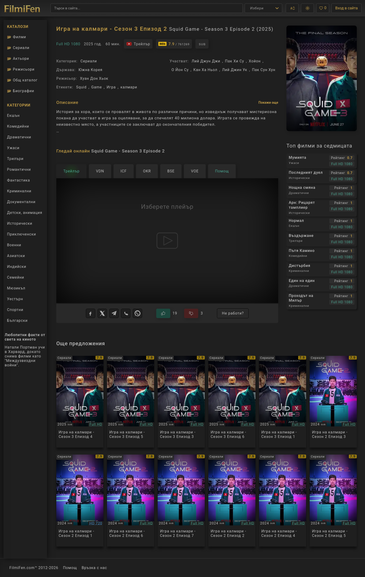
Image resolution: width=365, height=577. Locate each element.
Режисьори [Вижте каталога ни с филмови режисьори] (20, 69)
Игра (111, 87)
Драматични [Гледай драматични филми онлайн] (19, 137)
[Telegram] (114, 313)
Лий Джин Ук (234, 70)
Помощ (70, 568)
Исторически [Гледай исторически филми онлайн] (19, 223)
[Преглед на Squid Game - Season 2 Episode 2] (231, 501)
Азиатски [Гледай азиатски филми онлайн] (16, 256)
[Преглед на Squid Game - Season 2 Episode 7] (181, 501)
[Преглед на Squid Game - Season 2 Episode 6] (130, 501)
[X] (102, 313)
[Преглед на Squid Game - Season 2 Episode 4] (282, 501)
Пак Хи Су (234, 61)
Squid (81, 87)
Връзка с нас (94, 568)
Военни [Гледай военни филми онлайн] (14, 245)
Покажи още (268, 102)
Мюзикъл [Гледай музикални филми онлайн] (16, 288)
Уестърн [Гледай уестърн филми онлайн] (15, 299)
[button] (292, 8)
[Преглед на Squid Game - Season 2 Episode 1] (79, 501)
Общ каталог (22, 80)
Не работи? (233, 313)
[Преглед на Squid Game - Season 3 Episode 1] (282, 402)
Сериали (88, 61)
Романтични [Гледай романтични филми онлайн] (19, 169)
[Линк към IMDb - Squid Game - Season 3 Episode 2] (174, 44)
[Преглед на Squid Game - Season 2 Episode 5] (333, 501)
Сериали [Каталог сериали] (18, 48)
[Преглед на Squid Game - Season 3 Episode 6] (231, 402)
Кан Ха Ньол (205, 70)
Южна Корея (91, 70)
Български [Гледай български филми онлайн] (17, 320)
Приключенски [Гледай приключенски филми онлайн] (21, 234)
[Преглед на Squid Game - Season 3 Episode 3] (181, 402)
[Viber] (125, 313)
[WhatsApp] (137, 313)
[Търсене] (146, 8)
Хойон (255, 61)
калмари (129, 87)
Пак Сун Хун (263, 70)
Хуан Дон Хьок (94, 78)
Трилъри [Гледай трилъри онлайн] (15, 159)
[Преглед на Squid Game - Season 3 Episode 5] (130, 402)
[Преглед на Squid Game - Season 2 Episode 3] (333, 402)
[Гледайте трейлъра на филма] (138, 44)
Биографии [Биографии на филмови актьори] (20, 91)
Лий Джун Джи (206, 61)
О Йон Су (180, 70)
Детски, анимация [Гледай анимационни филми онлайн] (24, 212)
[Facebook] (90, 313)
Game (96, 87)
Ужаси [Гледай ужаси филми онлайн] (13, 148)
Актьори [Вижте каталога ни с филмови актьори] (18, 58)
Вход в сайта (346, 8)
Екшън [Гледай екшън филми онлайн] (13, 115)
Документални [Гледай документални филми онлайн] (21, 202)
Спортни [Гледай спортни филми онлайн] (15, 309)
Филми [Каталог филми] (16, 37)
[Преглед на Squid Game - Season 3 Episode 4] (79, 402)
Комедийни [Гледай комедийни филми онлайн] (18, 126)
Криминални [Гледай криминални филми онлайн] (19, 191)
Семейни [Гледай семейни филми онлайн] (15, 277)
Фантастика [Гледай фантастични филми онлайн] (18, 180)
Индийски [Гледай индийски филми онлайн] (16, 266)
